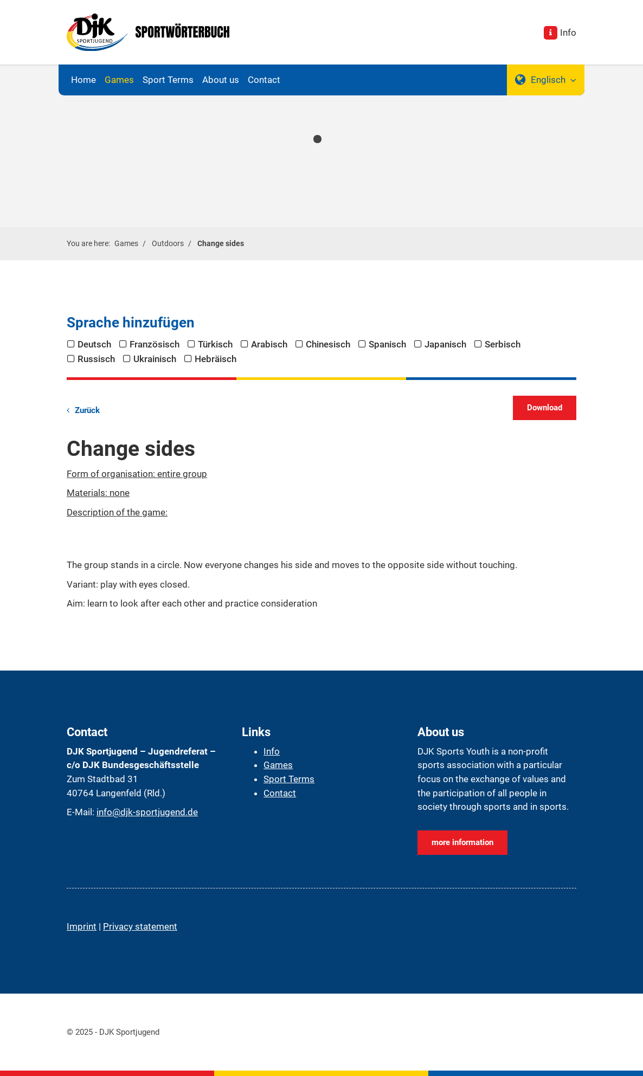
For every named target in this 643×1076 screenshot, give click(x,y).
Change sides (220, 243)
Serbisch (502, 344)
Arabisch (269, 344)
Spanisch (387, 344)
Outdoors (168, 243)
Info (568, 32)
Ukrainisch (154, 358)
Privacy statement (140, 926)
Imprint (82, 926)
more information (462, 842)
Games (119, 79)
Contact (264, 79)
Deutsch (94, 344)
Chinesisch (328, 344)
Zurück (87, 410)
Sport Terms (168, 79)
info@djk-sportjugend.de (147, 812)
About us (220, 79)
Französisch (154, 344)
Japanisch (445, 344)
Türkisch (215, 344)
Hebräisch (215, 358)
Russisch (96, 358)
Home (83, 79)
